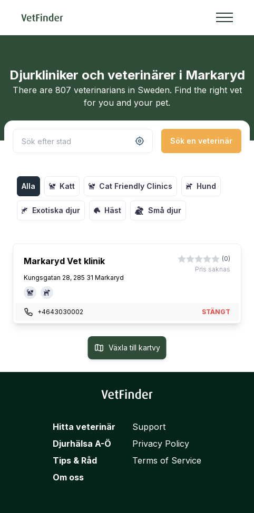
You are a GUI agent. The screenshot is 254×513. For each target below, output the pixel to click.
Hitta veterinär (84, 426)
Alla (28, 186)
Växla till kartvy (127, 348)
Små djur (158, 210)
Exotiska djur (51, 210)
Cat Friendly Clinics (130, 186)
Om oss (68, 477)
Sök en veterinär (201, 140)
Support (148, 426)
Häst (107, 210)
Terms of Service (166, 460)
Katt (62, 186)
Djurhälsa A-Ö (82, 443)
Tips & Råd (75, 460)
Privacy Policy (160, 443)
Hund (201, 186)
